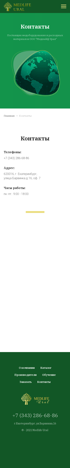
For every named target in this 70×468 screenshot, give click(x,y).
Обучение (49, 375)
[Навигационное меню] (63, 6)
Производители (25, 375)
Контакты (44, 382)
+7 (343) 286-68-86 (35, 415)
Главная (9, 115)
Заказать (26, 382)
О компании (27, 368)
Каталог (45, 368)
